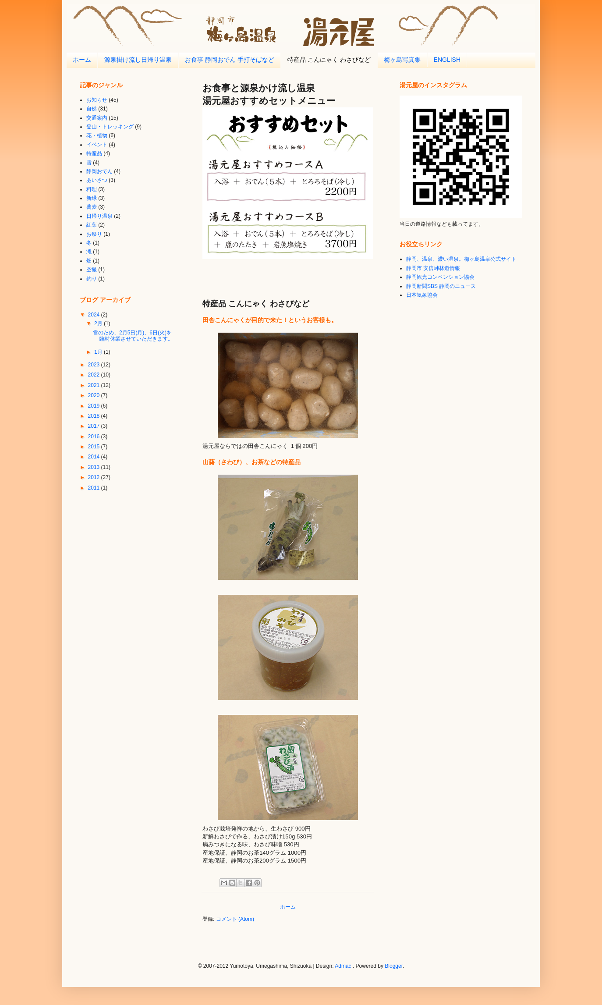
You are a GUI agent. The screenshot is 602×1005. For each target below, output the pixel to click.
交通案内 (96, 118)
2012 (94, 477)
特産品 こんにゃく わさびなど (329, 59)
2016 (94, 436)
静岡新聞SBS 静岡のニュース (441, 286)
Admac (343, 966)
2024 (94, 315)
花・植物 (96, 135)
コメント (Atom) (235, 919)
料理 (91, 189)
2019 (94, 406)
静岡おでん (99, 171)
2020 (94, 395)
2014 (94, 457)
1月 (99, 352)
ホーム (82, 59)
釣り (91, 279)
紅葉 (91, 225)
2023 (94, 365)
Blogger (394, 966)
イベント (96, 145)
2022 (94, 375)
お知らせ (96, 100)
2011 (94, 488)
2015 (94, 447)
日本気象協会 (422, 295)
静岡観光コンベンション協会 (440, 277)
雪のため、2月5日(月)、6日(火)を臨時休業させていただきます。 (133, 336)
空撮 (91, 269)
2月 (99, 323)
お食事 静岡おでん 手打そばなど (229, 59)
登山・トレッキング (110, 127)
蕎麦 (91, 207)
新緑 (91, 198)
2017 (94, 426)
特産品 (94, 153)
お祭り (94, 234)
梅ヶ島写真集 (402, 59)
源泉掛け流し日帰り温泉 (138, 59)
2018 (94, 416)
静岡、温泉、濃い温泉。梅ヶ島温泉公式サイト (461, 259)
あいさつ (96, 180)
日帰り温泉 (99, 216)
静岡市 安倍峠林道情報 (433, 268)
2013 (94, 467)
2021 (94, 385)
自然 (91, 109)
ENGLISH (447, 59)
